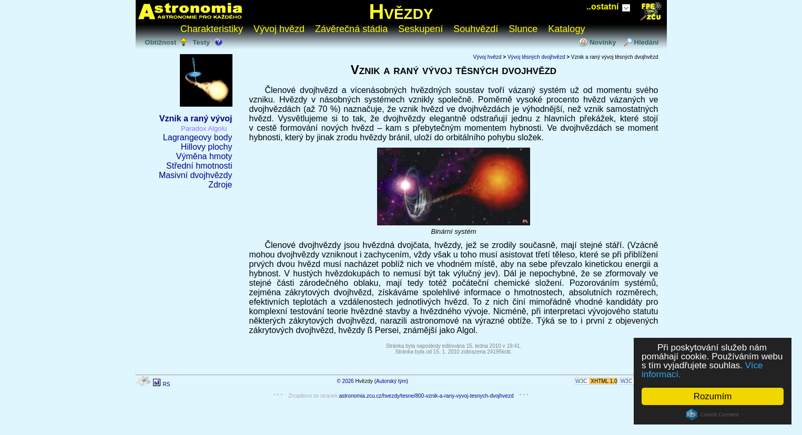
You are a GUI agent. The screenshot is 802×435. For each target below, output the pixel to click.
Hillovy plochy (206, 146)
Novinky (603, 42)
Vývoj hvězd (278, 29)
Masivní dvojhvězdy (195, 175)
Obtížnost (160, 42)
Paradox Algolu (204, 128)
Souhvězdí (475, 29)
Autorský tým (391, 381)
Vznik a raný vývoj (195, 118)
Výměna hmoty (204, 156)
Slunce (523, 29)
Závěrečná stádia (351, 29)
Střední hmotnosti (199, 165)
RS (166, 384)
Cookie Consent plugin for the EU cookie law (712, 414)
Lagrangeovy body (197, 137)
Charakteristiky (211, 29)
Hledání (646, 42)
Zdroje (220, 184)
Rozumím (713, 396)
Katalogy (566, 29)
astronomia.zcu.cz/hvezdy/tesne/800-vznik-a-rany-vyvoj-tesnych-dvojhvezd (426, 396)
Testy (201, 42)
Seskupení (420, 29)
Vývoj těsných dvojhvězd (536, 57)
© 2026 (345, 381)
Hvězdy (401, 11)
